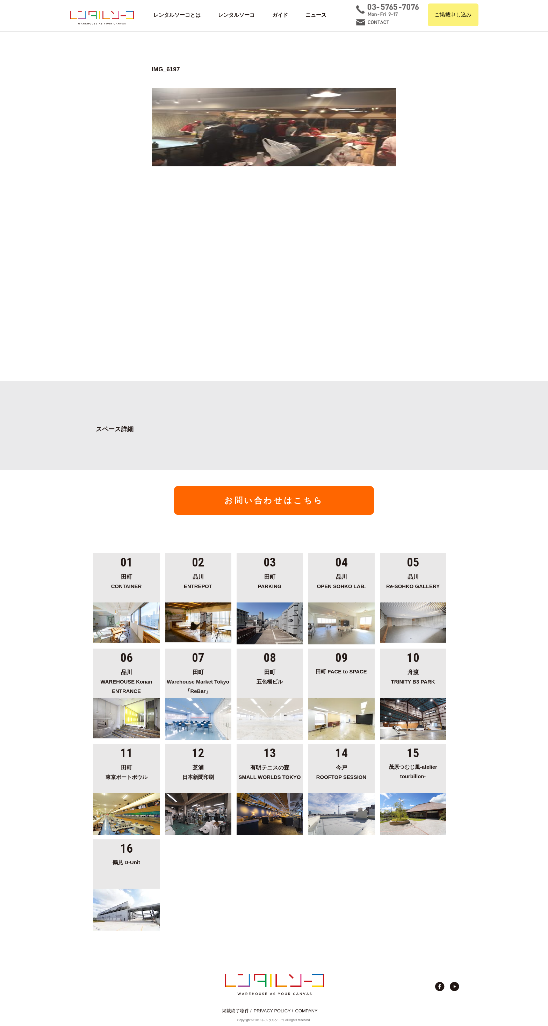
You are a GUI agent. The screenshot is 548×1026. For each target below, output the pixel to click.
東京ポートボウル (126, 771)
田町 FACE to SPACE (341, 671)
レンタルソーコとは (177, 15)
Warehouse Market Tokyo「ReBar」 (198, 680)
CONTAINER (126, 580)
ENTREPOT (198, 580)
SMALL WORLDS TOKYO (270, 771)
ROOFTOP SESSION (341, 771)
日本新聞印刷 (198, 771)
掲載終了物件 (235, 1010)
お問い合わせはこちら (274, 500)
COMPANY (306, 1010)
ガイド (280, 15)
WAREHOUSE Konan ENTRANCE (126, 680)
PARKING (270, 580)
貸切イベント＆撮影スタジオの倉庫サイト (102, 17)
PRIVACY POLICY (272, 1010)
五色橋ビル (270, 676)
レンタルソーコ (236, 15)
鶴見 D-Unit (126, 862)
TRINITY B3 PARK (413, 676)
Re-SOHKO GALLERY (413, 580)
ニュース (315, 15)
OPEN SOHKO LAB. (341, 580)
